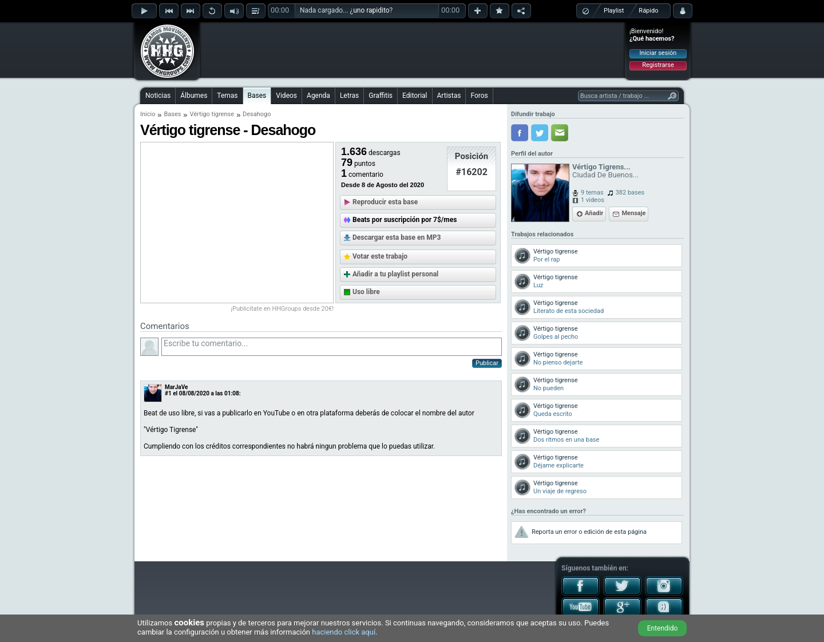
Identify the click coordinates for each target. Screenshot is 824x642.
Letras (349, 96)
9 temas (592, 192)
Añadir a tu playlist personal (395, 274)
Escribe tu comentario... (331, 347)
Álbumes (193, 96)
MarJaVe (176, 387)
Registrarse (658, 65)
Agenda (318, 96)
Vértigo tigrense (211, 114)
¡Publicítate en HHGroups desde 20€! (282, 308)
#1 (168, 393)
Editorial (414, 96)
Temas (227, 96)
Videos (286, 96)
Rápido (648, 10)
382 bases (630, 192)
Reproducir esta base (385, 202)
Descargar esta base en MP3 (396, 237)
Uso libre (366, 292)
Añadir (594, 213)
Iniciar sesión (658, 53)
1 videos (592, 200)
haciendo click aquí (343, 632)
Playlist (614, 10)
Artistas (449, 96)
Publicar (487, 363)
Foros (479, 96)
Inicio (147, 114)
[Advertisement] (412, 50)
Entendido (662, 628)
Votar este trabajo (379, 256)
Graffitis (381, 96)
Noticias (158, 96)
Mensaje (633, 213)
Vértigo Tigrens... (601, 167)
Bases (257, 96)
